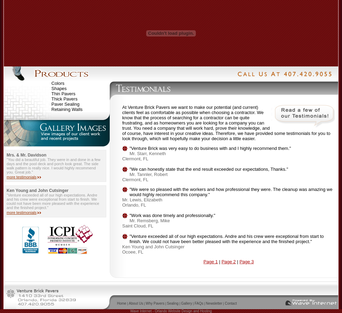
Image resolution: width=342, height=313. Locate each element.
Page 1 (210, 261)
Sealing (172, 303)
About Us (136, 303)
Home (121, 303)
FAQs (199, 303)
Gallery (186, 303)
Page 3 (247, 261)
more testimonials (21, 177)
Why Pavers (155, 303)
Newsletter (214, 303)
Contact (230, 303)
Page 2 (229, 261)
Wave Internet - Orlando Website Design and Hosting (171, 311)
